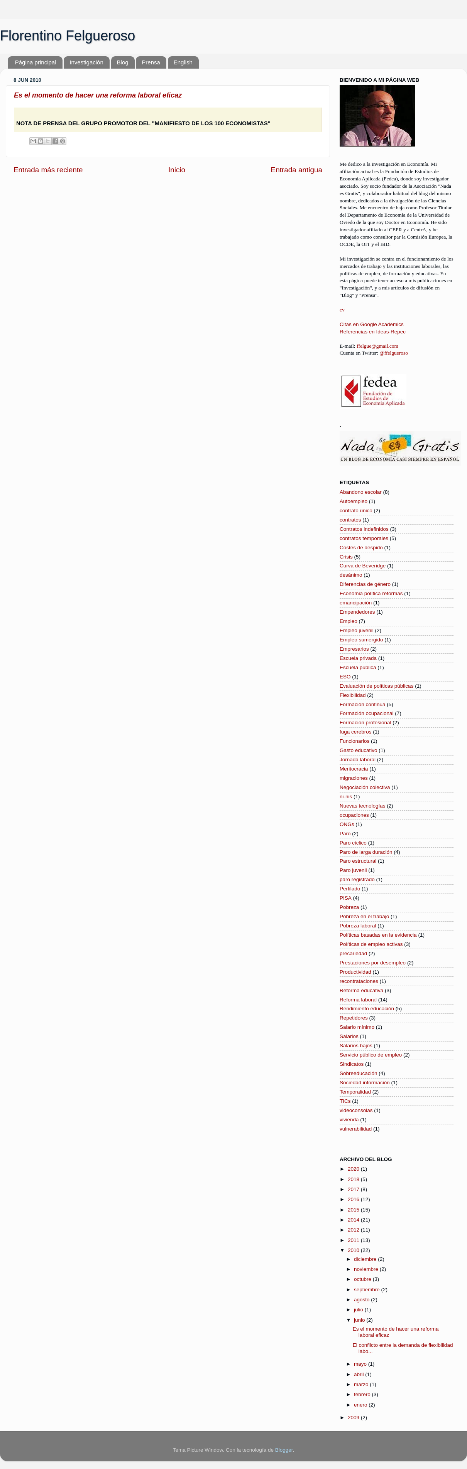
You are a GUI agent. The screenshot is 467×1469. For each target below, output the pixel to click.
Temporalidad (355, 1092)
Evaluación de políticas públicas (376, 686)
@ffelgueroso (393, 353)
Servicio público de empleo (371, 1055)
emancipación (356, 603)
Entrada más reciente (48, 170)
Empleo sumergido (361, 640)
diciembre (366, 1259)
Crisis (346, 557)
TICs (345, 1101)
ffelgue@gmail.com (377, 346)
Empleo (348, 621)
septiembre (367, 1289)
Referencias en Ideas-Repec (373, 332)
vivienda (349, 1119)
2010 (354, 1250)
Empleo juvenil (357, 630)
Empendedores (357, 612)
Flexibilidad (353, 695)
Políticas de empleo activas (371, 944)
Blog (123, 62)
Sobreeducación (358, 1073)
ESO (345, 677)
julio (359, 1310)
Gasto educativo (358, 750)
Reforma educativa (361, 990)
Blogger (284, 1450)
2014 (354, 1220)
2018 (354, 1179)
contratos (350, 520)
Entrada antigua (296, 170)
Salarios (349, 1036)
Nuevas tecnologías (363, 806)
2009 (354, 1417)
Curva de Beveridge (363, 566)
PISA (346, 898)
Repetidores (354, 1018)
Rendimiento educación (367, 1008)
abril (359, 1374)
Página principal (35, 62)
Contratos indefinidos (364, 529)
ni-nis (346, 796)
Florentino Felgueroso (67, 36)
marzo (362, 1384)
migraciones (354, 778)
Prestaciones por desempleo (373, 963)
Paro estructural (358, 861)
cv (342, 310)
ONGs (347, 824)
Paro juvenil (353, 870)
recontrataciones (359, 981)
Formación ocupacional (367, 713)
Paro (345, 833)
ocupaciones (354, 815)
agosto (362, 1299)
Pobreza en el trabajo (364, 916)
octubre (363, 1279)
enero (361, 1405)
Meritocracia (354, 769)
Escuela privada (358, 658)
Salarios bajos (356, 1045)
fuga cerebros (356, 732)
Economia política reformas (371, 593)
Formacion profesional (365, 722)
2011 (354, 1240)
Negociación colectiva (365, 787)
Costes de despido (361, 547)
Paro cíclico (353, 843)
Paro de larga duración (366, 852)
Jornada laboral (358, 759)
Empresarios (354, 649)
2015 (354, 1210)
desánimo (351, 575)
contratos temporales (364, 538)
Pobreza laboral (358, 926)
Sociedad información (365, 1082)
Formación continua (363, 704)
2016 (354, 1199)
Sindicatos (352, 1064)
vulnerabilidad (356, 1129)
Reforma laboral (358, 1000)
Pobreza (349, 907)
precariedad (353, 953)
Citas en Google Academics (372, 324)
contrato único (356, 510)
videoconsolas (356, 1110)
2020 (354, 1169)
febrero (363, 1394)
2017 (354, 1189)
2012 (354, 1230)
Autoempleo (353, 501)
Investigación (86, 62)
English (183, 62)
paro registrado (357, 879)
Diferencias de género (365, 584)
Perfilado (350, 889)
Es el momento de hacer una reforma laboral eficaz (98, 95)
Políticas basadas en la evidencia (378, 935)
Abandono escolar (361, 492)
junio (360, 1320)
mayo (361, 1364)
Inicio (176, 170)
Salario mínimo (357, 1027)
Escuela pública (358, 667)
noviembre (367, 1269)
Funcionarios (354, 741)
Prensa (151, 62)
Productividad (355, 972)
